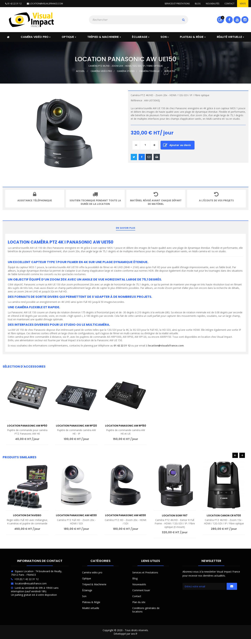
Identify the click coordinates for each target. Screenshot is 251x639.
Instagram (245, 19)
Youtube (237, 19)
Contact (229, 3)
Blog (198, 3)
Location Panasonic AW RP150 (125, 425)
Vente (243, 3)
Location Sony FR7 (174, 515)
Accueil (80, 71)
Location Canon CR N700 (224, 515)
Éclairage (87, 590)
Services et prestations (177, 3)
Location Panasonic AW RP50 (27, 425)
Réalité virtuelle (90, 608)
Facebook (229, 19)
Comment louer (141, 590)
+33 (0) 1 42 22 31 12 (26, 579)
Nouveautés (212, 3)
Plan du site (138, 602)
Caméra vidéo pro (92, 572)
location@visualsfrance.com (45, 3)
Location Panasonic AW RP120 (76, 425)
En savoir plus (125, 228)
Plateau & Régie (91, 602)
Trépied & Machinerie (94, 584)
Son (84, 596)
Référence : (137, 100)
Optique (86, 578)
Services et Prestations (145, 572)
